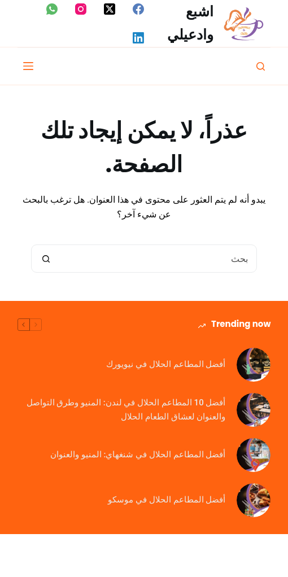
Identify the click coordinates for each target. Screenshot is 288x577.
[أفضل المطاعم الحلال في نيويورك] (253, 365)
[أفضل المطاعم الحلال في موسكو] (253, 500)
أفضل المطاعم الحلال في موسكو (166, 500)
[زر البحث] (46, 258)
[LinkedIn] (138, 37)
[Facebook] (138, 9)
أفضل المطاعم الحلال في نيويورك (165, 364)
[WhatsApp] (52, 9)
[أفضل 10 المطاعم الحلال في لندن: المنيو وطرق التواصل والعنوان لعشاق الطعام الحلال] (253, 410)
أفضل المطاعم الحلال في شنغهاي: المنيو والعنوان (137, 454)
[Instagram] (80, 9)
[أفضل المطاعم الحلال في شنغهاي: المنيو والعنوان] (253, 455)
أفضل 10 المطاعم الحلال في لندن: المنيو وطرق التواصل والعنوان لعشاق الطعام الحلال (126, 409)
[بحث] (260, 66)
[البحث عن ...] (158, 258)
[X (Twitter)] (109, 9)
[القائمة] (28, 66)
